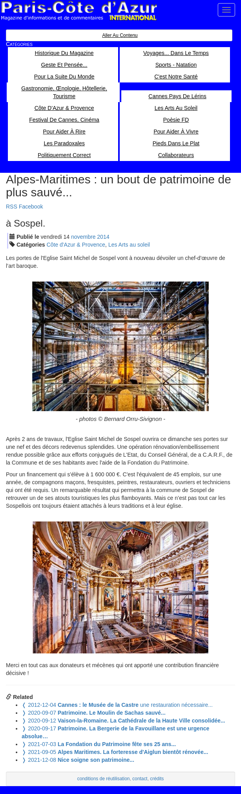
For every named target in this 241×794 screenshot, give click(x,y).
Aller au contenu (119, 35)
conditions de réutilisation (103, 778)
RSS (11, 206)
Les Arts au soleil (129, 244)
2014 (103, 237)
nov (83, 237)
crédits (157, 778)
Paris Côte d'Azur (79, 11)
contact (139, 778)
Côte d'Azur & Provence (75, 244)
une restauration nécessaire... (117, 705)
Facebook (31, 206)
